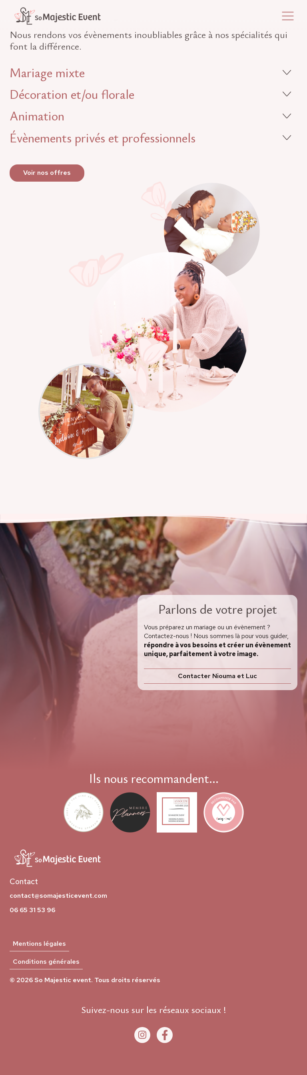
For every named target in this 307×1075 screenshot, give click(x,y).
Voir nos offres (47, 172)
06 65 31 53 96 (32, 910)
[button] (287, 16)
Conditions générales (46, 962)
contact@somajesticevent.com (58, 896)
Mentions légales (39, 944)
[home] (58, 16)
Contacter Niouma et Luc (217, 676)
